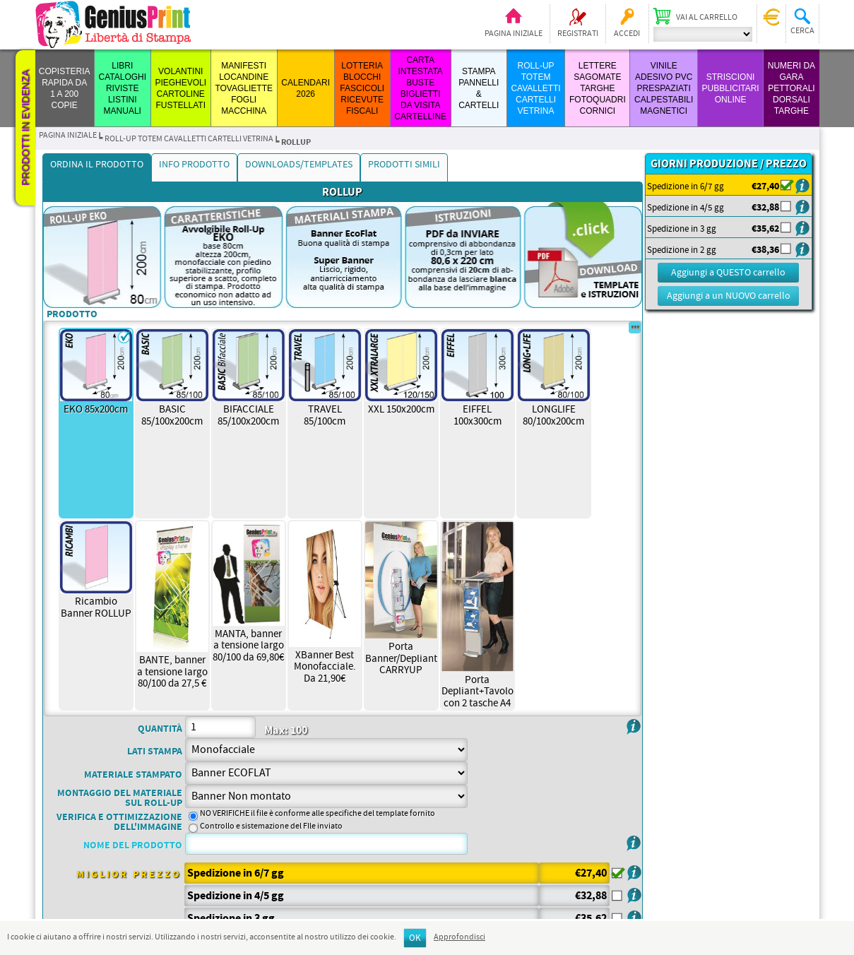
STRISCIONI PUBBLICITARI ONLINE (730, 88)
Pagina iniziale (513, 34)
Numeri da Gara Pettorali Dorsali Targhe (791, 88)
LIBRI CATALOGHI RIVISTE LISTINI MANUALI (123, 88)
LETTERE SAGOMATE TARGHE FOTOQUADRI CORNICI (597, 88)
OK (415, 938)
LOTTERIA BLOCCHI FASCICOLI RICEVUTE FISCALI (362, 88)
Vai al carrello (706, 17)
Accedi (627, 34)
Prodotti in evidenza (25, 128)
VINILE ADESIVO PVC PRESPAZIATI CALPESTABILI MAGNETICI (663, 88)
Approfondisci (459, 937)
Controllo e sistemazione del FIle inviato (271, 826)
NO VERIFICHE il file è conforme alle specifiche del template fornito (317, 813)
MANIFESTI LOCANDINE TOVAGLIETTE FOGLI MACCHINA (244, 88)
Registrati (577, 34)
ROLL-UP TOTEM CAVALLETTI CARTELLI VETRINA (535, 88)
